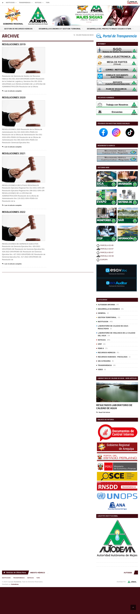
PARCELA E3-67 (104, 249)
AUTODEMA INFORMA (106, 305)
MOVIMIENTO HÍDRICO (36, 573)
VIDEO (100, 369)
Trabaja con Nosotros (117, 105)
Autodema (15, 584)
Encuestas (117, 112)
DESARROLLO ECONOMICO (109, 309)
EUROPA (102, 260)
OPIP (100, 344)
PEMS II (101, 348)
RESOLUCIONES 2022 (14, 212)
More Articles (131, 378)
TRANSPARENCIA (105, 365)
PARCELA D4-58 (104, 256)
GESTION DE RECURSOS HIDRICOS (19, 29)
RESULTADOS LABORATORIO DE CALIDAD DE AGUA (114, 406)
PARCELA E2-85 (104, 245)
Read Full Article (103, 412)
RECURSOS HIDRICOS (106, 353)
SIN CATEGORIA (104, 361)
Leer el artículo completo (12, 91)
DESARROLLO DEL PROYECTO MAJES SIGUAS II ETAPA (112, 29)
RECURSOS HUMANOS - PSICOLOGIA (112, 357)
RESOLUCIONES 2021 (14, 154)
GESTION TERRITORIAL (107, 317)
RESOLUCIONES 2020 (14, 98)
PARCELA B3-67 (104, 252)
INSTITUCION (103, 322)
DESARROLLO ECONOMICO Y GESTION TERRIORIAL (61, 29)
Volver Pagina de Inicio (84, 35)
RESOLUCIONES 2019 (14, 44)
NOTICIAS (102, 340)
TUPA (47, 2)
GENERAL (102, 313)
